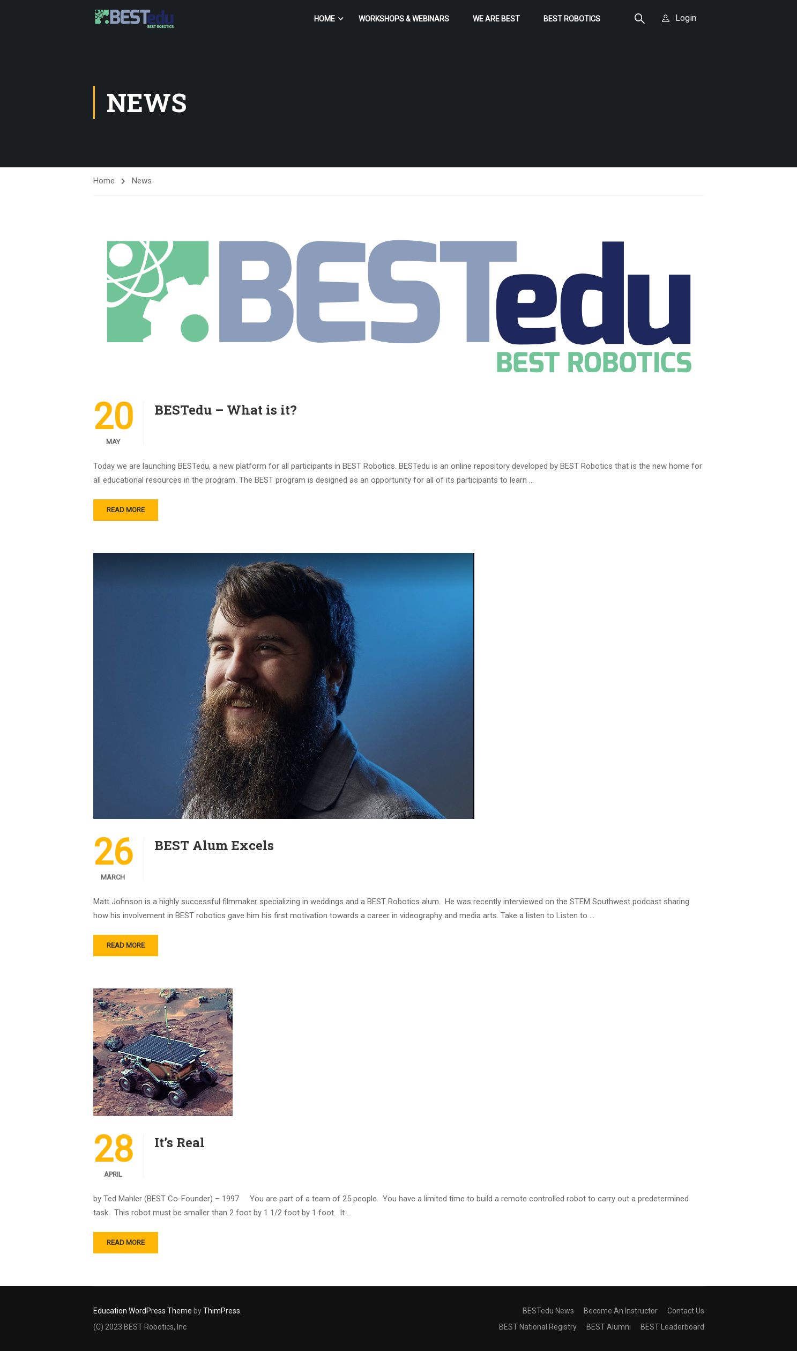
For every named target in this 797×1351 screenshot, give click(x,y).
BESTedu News (548, 1310)
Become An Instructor (621, 1310)
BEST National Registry (538, 1327)
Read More (126, 510)
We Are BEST (496, 18)
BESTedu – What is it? (225, 410)
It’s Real (179, 1142)
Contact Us (685, 1310)
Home (324, 18)
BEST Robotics (571, 18)
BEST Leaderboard (672, 1327)
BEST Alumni (608, 1327)
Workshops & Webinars (404, 18)
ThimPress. (222, 1310)
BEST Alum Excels (214, 845)
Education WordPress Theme (142, 1310)
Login (685, 18)
